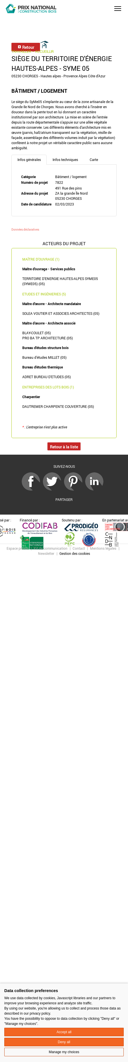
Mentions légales (103, 548)
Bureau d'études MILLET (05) (44, 357)
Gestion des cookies (74, 553)
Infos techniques (65, 159)
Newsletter (46, 553)
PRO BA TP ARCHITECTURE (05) (47, 338)
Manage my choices (64, 1052)
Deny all (64, 1042)
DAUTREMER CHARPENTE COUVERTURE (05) (58, 406)
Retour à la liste (64, 447)
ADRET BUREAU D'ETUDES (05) (46, 376)
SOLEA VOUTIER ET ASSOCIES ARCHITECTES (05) (60, 313)
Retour (25, 47)
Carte (94, 159)
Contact (79, 548)
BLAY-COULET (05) (36, 333)
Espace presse (18, 548)
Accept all (64, 1032)
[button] (117, 8)
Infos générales (29, 159)
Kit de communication (50, 548)
